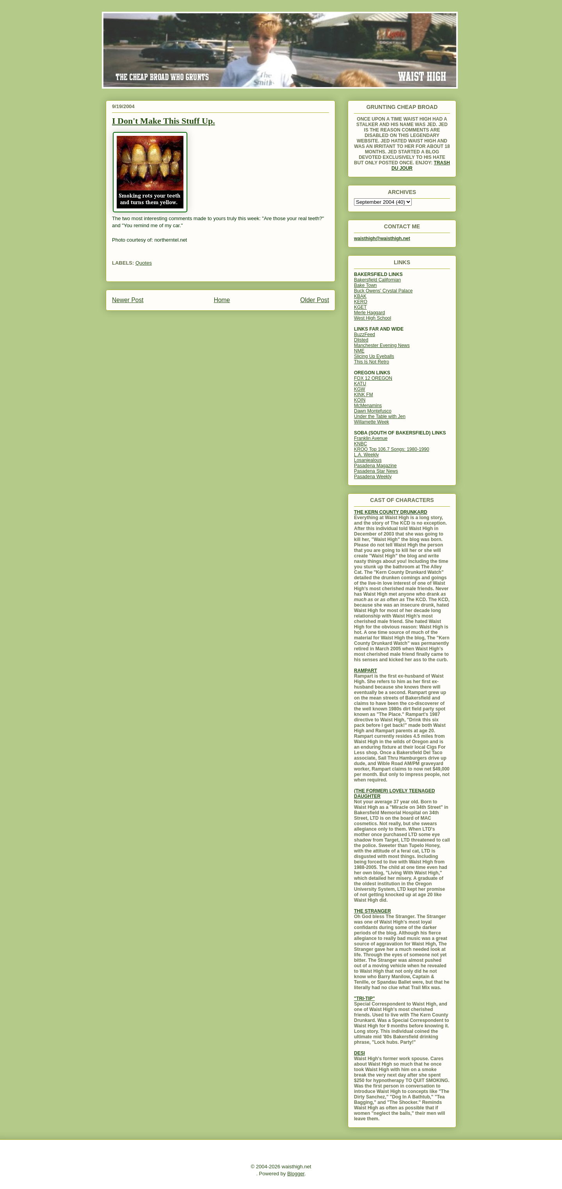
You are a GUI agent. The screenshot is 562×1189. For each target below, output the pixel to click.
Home (222, 300)
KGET (360, 307)
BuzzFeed (364, 334)
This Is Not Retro (371, 362)
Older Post (314, 300)
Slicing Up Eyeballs (374, 356)
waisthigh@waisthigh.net (382, 238)
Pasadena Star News (376, 471)
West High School (372, 318)
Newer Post (128, 300)
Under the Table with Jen (379, 416)
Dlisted (361, 340)
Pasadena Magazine (375, 465)
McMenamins (368, 405)
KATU (360, 383)
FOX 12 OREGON (373, 378)
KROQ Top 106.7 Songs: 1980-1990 (391, 449)
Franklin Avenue (371, 438)
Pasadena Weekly (373, 476)
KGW (359, 389)
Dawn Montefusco (372, 411)
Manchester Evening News (382, 345)
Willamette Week (371, 422)
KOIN (359, 400)
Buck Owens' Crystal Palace (383, 291)
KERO (360, 301)
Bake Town (365, 285)
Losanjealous (368, 460)
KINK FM (363, 394)
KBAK (360, 296)
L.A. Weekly (366, 454)
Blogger (295, 1174)
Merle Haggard (369, 312)
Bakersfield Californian (377, 280)
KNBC (360, 444)
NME (359, 351)
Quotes (143, 263)
